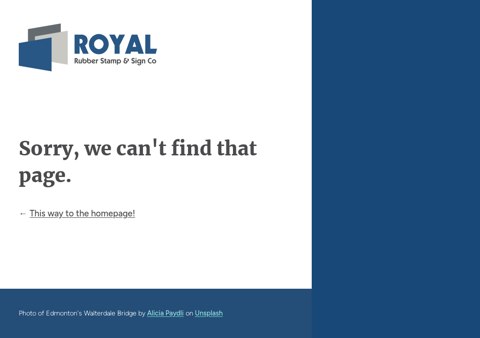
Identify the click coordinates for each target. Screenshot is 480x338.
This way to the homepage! (82, 213)
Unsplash (209, 313)
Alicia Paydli (165, 313)
